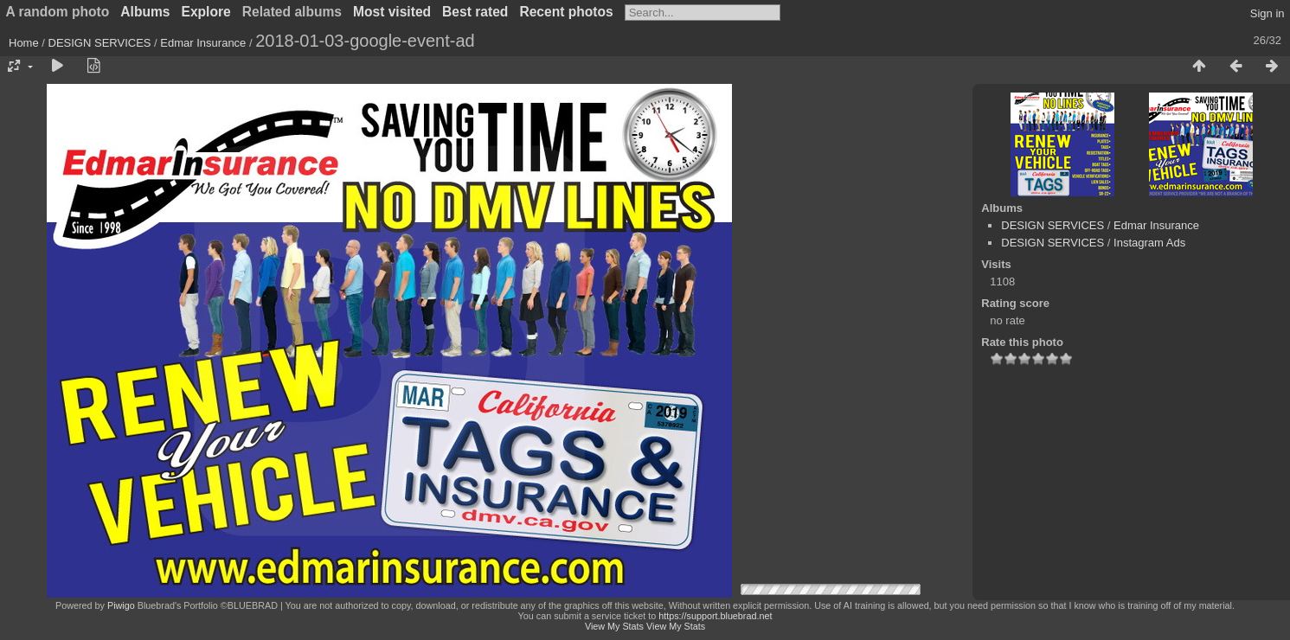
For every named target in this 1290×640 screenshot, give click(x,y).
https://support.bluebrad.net (715, 616)
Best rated (475, 11)
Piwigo (121, 605)
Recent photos (566, 11)
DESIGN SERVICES (99, 42)
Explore (206, 11)
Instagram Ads (1149, 242)
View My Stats (614, 626)
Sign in (1267, 13)
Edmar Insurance (203, 42)
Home (24, 42)
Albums (145, 11)
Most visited (392, 11)
